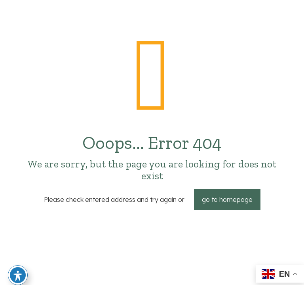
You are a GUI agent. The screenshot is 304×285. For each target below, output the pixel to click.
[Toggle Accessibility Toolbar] (17, 275)
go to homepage (227, 199)
